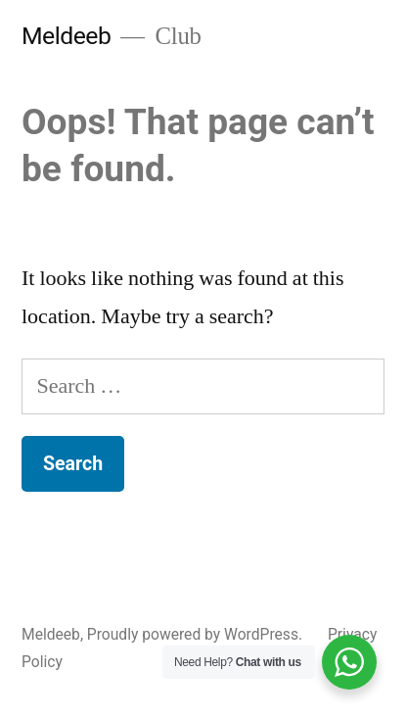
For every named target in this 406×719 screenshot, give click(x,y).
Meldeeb (66, 36)
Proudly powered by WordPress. (196, 634)
